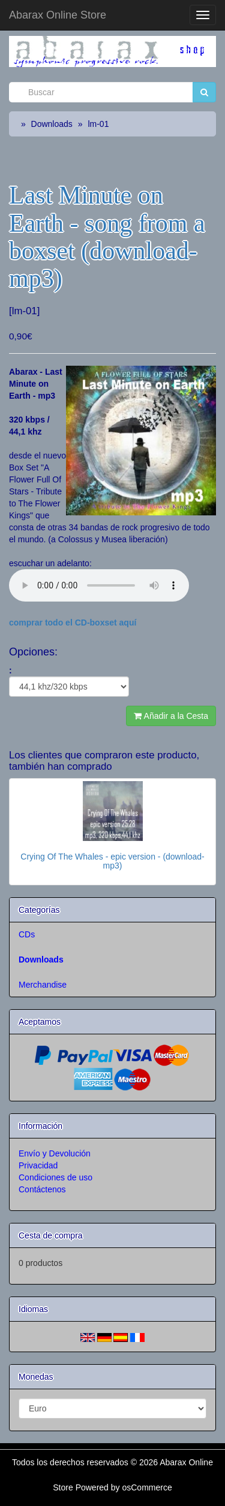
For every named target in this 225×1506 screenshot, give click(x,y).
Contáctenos (42, 1189)
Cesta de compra (51, 1235)
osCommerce (147, 1487)
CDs (27, 934)
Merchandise (43, 984)
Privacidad (38, 1165)
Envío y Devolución (55, 1153)
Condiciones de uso (55, 1177)
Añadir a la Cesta (171, 716)
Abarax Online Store (57, 15)
